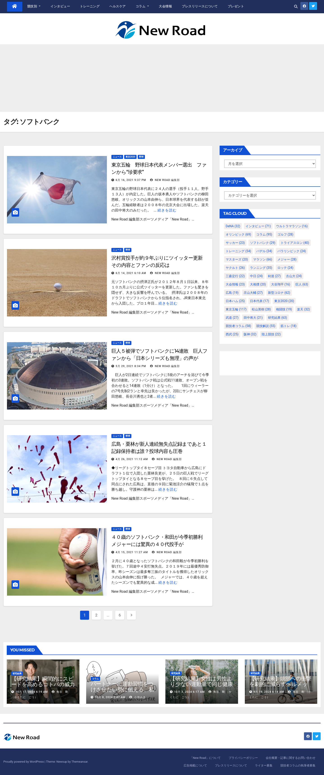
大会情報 (165, 6)
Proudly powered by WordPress (24, 761)
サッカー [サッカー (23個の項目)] (235, 243)
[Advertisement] (162, 78)
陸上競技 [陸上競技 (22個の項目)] (271, 334)
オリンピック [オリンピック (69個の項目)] (238, 234)
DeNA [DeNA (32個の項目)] (233, 226)
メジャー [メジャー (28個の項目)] (287, 259)
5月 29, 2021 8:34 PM (131, 366)
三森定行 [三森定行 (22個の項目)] (235, 276)
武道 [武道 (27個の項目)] (232, 317)
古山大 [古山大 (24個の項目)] (294, 276)
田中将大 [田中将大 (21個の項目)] (253, 317)
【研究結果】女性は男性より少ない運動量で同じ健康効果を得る (201, 684)
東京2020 (130, 157)
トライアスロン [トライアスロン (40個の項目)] (295, 243)
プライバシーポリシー (243, 757)
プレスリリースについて (200, 6)
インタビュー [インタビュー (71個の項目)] (258, 226)
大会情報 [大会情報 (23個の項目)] (235, 284)
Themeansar (79, 761)
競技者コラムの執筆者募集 (297, 765)
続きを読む (167, 210)
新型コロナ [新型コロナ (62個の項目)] (279, 292)
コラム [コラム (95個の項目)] (264, 234)
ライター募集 (263, 765)
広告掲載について (195, 765)
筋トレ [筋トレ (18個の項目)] (289, 326)
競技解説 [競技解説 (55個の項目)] (265, 326)
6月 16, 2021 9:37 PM (131, 180)
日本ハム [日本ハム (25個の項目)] (235, 301)
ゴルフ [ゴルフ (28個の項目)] (285, 234)
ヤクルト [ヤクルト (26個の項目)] (235, 267)
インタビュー (60, 6)
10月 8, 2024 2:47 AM (110, 697)
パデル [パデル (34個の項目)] (264, 251)
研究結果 (17, 673)
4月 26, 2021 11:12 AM (132, 459)
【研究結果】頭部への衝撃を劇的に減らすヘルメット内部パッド (280, 684)
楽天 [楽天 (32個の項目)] (303, 309)
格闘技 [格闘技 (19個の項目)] (284, 309)
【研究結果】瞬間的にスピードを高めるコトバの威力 (43, 681)
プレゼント (236, 6)
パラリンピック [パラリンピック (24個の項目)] (291, 251)
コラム (142, 6)
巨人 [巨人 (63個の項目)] (301, 284)
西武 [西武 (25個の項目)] (232, 334)
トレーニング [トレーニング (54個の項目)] (238, 251)
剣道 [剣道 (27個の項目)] (274, 276)
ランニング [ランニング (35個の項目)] (261, 267)
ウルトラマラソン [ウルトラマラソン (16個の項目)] (292, 226)
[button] (296, 6)
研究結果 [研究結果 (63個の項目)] (277, 317)
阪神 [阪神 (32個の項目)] (250, 334)
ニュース (117, 157)
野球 (141, 157)
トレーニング (89, 6)
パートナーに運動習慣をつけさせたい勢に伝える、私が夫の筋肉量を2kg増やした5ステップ (122, 692)
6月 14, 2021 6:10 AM (131, 273)
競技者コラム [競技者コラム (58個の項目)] (238, 326)
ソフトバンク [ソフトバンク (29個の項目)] (262, 243)
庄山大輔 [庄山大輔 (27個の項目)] (253, 292)
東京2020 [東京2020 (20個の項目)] (284, 301)
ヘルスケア (117, 6)
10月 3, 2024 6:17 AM (189, 691)
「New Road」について (205, 757)
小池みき (137, 697)
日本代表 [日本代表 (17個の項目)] (259, 301)
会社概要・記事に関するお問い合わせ (290, 757)
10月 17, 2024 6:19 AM (32, 691)
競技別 (34, 6)
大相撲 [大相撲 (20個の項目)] (258, 284)
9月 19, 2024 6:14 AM (268, 691)
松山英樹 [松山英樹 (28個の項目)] (261, 309)
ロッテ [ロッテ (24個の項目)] (285, 267)
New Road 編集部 (165, 180)
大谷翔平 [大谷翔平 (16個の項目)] (280, 284)
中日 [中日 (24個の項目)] (256, 276)
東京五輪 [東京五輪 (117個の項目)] (236, 309)
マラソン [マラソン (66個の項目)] (262, 259)
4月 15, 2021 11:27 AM (132, 552)
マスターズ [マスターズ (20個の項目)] (237, 259)
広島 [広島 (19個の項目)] (232, 292)
